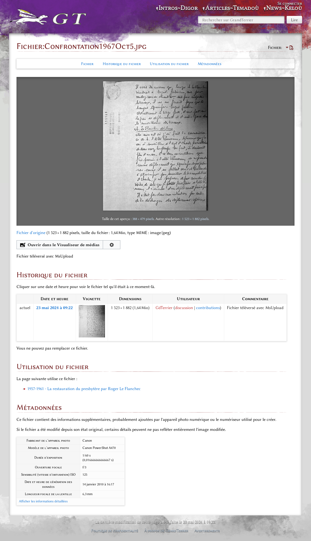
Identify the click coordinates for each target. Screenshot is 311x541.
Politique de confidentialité (114, 530)
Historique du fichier (122, 63)
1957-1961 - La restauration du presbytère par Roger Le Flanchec (84, 388)
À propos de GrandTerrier (166, 530)
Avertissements (207, 530)
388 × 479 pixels (143, 219)
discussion (184, 307)
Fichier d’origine (30, 232)
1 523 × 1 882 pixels (195, 219)
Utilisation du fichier (169, 63)
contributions (208, 307)
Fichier (87, 63)
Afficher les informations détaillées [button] (43, 501)
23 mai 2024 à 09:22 (54, 307)
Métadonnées (209, 63)
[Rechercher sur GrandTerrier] (241, 19)
